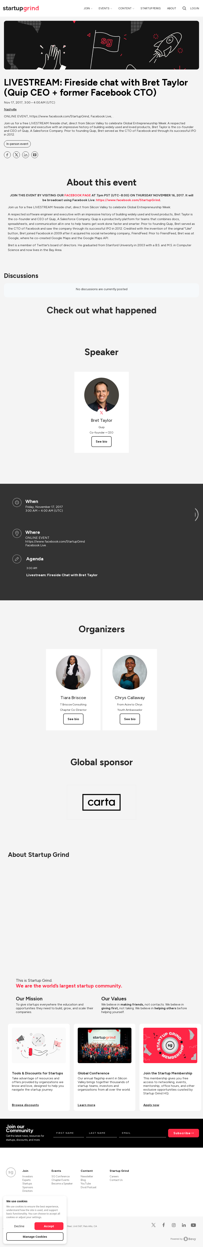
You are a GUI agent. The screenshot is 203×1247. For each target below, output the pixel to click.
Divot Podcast (88, 1187)
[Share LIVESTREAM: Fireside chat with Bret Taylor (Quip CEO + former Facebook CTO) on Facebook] (7, 154)
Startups (27, 1183)
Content (125, 8)
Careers (114, 1176)
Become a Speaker (62, 1183)
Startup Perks (151, 8)
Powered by (183, 1239)
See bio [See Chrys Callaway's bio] (130, 719)
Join (87, 8)
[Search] (184, 8)
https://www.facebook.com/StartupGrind (128, 200)
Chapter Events (60, 1180)
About (171, 8)
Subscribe (182, 1133)
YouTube (86, 1183)
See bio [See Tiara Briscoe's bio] (73, 719)
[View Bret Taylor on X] (101, 412)
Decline (19, 1226)
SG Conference (61, 1176)
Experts (26, 1180)
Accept (49, 1226)
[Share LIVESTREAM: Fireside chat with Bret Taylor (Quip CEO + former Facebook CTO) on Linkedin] (25, 154)
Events (104, 8)
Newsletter (87, 1176)
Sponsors (27, 1187)
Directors (27, 1190)
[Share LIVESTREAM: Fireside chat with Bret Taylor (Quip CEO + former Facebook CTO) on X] (16, 154)
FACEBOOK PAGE (77, 195)
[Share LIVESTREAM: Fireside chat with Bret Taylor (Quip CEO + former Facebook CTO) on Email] (35, 154)
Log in (194, 8)
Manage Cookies (35, 1236)
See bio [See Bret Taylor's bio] (101, 441)
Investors (27, 1176)
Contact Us (116, 1180)
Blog (83, 1180)
